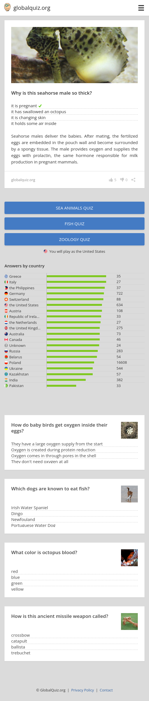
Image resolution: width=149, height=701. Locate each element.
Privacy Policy (82, 690)
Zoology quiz (74, 239)
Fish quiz (75, 223)
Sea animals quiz (74, 208)
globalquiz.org (31, 8)
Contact (106, 690)
